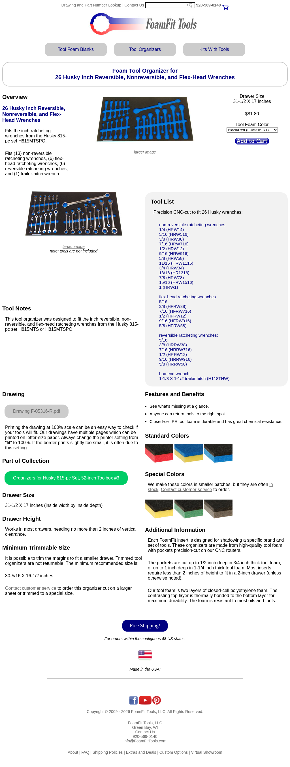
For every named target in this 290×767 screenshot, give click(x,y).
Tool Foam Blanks (76, 49)
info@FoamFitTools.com (144, 741)
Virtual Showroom (206, 752)
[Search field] (170, 5)
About (73, 752)
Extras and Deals (141, 752)
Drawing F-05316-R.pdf (36, 411)
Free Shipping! (145, 625)
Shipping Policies (108, 752)
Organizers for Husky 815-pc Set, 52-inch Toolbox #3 (66, 478)
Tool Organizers (145, 49)
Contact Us (134, 5)
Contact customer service (30, 588)
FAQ (85, 752)
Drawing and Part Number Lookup (91, 5)
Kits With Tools (214, 49)
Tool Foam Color (251, 124)
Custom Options (173, 752)
